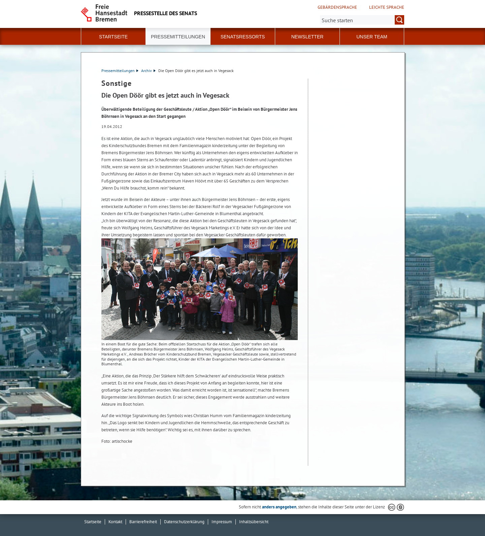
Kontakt (115, 522)
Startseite (113, 36)
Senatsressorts (243, 36)
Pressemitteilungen (119, 70)
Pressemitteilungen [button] (178, 36)
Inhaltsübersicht (253, 522)
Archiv (148, 70)
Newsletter (307, 36)
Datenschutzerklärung (184, 522)
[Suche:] (362, 20)
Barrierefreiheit (143, 522)
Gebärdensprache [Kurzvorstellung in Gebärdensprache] (337, 7)
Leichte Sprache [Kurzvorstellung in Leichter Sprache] (386, 7)
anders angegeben (279, 507)
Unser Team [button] (371, 36)
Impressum (222, 522)
